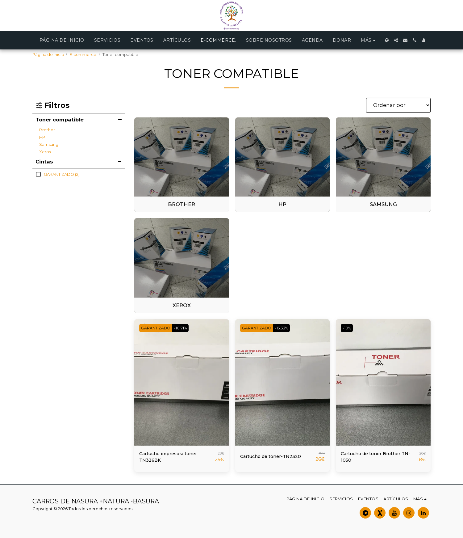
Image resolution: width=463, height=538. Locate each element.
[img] (181, 382)
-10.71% (184, 327)
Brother (47, 129)
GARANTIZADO (157, 327)
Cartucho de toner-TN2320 (274, 456)
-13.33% (285, 327)
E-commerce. (83, 54)
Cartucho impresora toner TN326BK (172, 458)
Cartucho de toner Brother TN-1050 (374, 458)
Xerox (45, 151)
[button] (396, 40)
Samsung (48, 144)
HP (42, 137)
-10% (348, 327)
